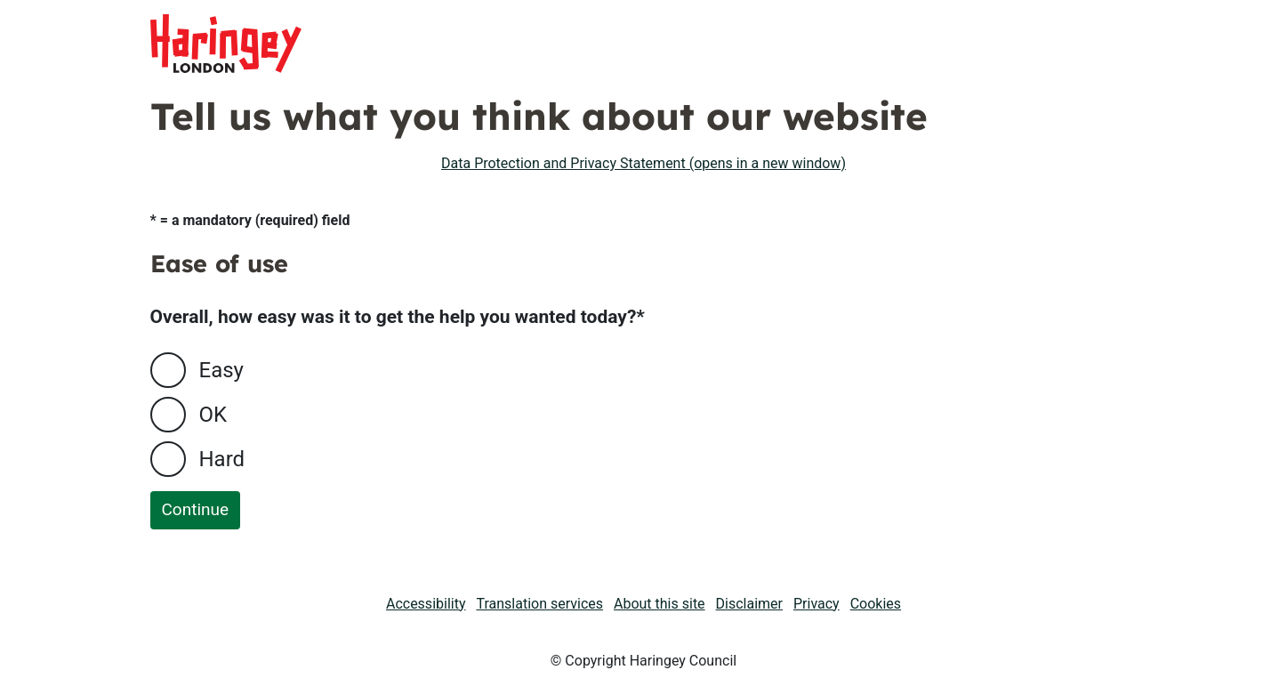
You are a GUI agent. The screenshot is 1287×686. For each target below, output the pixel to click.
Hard (222, 459)
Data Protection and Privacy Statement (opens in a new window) (643, 163)
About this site (659, 603)
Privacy (816, 603)
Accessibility (426, 603)
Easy (221, 370)
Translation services (539, 603)
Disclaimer (749, 603)
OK (213, 414)
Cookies (875, 603)
